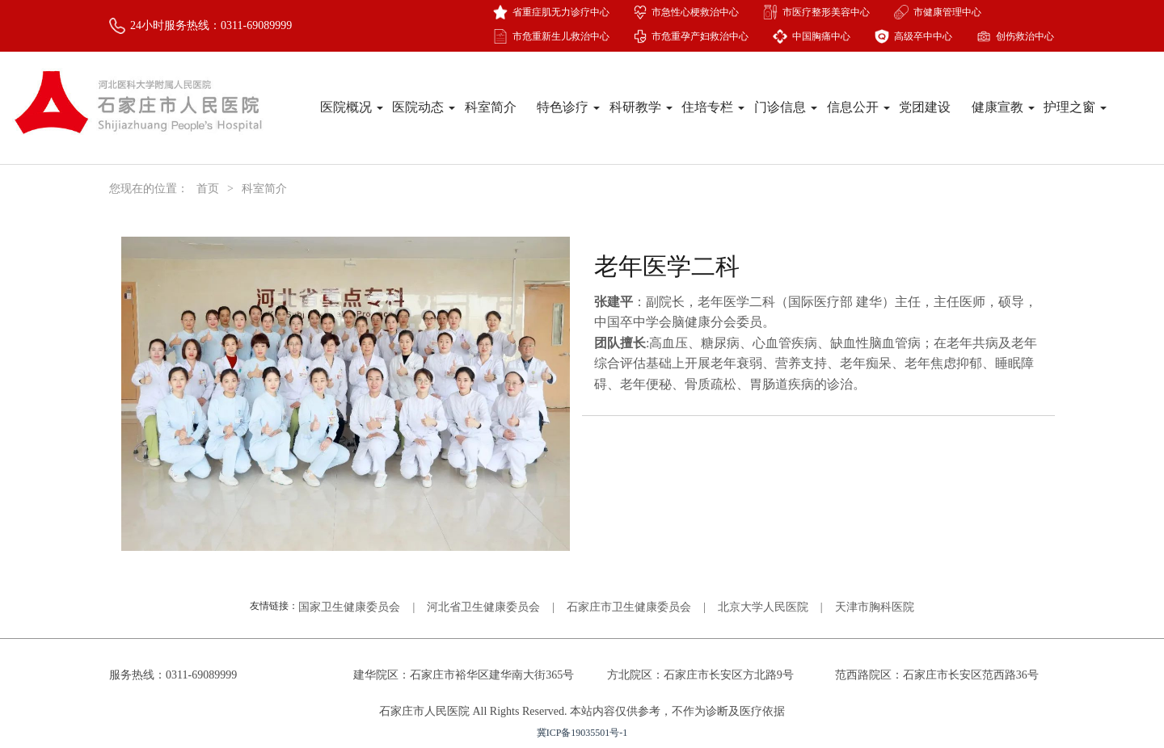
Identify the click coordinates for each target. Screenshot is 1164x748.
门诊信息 (785, 107)
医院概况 (351, 107)
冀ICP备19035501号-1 (582, 732)
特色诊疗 (568, 107)
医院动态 (423, 107)
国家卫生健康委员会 (349, 607)
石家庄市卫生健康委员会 (629, 607)
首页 (207, 189)
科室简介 (491, 107)
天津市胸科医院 (874, 607)
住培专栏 (712, 107)
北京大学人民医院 (763, 607)
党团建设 (925, 107)
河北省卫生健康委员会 (483, 607)
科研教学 (641, 107)
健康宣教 (1003, 107)
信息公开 (858, 107)
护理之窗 (1075, 107)
